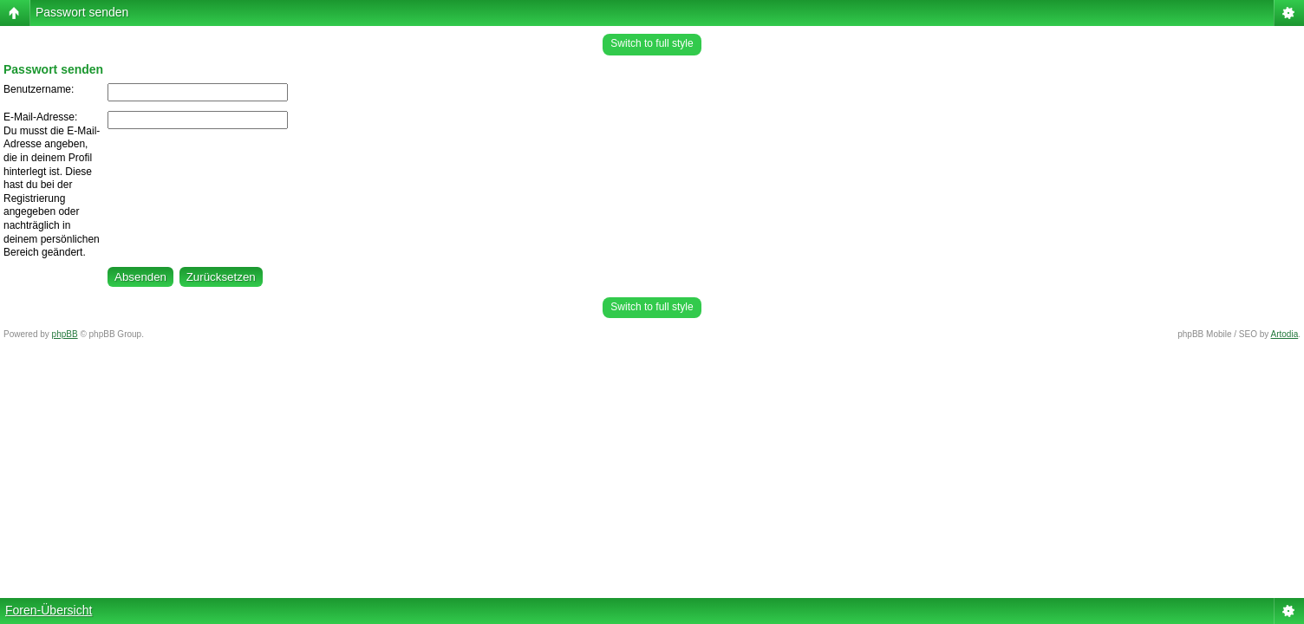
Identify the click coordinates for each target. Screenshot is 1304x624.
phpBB (65, 334)
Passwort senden (82, 12)
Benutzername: (38, 89)
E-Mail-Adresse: (40, 117)
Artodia (1285, 334)
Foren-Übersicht (48, 610)
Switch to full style (651, 43)
